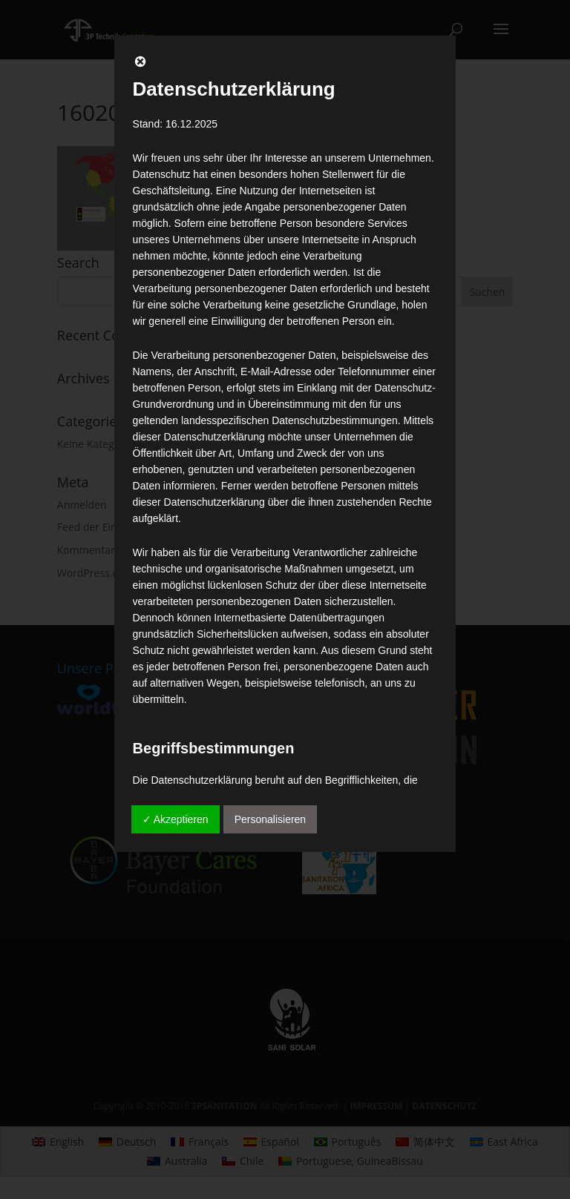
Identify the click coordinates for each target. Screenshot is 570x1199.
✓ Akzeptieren (175, 819)
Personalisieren (271, 819)
